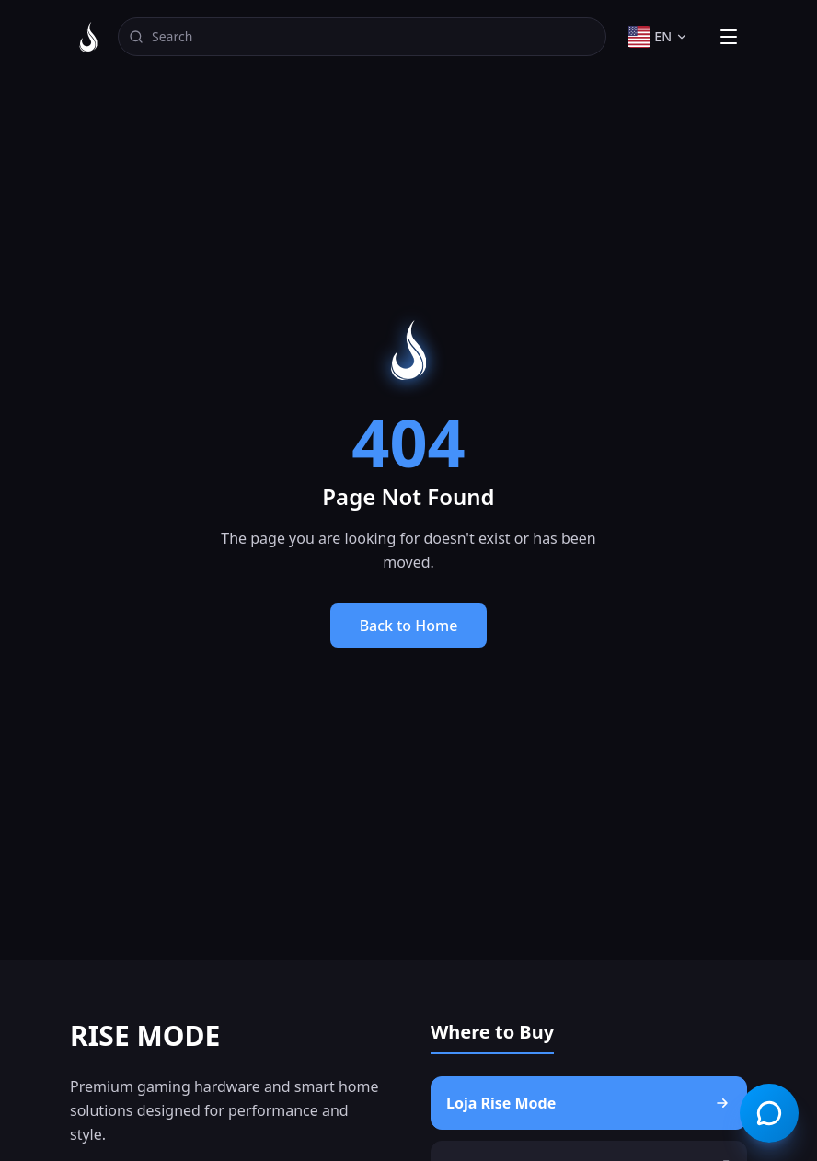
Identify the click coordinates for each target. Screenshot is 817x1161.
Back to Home (409, 625)
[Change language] (658, 36)
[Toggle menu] (728, 36)
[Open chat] (769, 1113)
